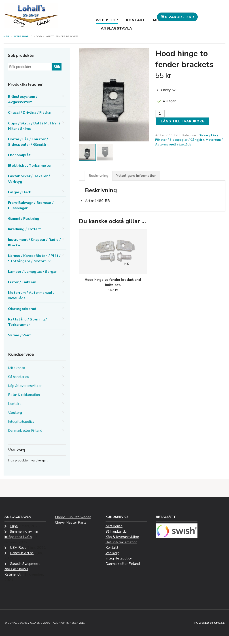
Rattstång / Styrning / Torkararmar (27, 322)
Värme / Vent (19, 335)
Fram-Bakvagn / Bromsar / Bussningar (30, 205)
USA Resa (18, 547)
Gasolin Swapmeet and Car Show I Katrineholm (22, 569)
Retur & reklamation (24, 394)
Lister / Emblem (22, 282)
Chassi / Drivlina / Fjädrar (30, 112)
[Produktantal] (160, 113)
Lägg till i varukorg (183, 121)
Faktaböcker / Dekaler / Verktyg (29, 179)
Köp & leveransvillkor (25, 385)
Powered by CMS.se (209, 623)
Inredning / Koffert (24, 229)
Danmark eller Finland (25, 430)
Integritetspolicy (21, 421)
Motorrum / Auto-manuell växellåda (189, 142)
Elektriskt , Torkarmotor (30, 165)
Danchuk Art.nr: (22, 553)
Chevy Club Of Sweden (73, 517)
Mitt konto (16, 367)
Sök (56, 67)
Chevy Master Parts (71, 522)
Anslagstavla (116, 28)
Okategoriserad (22, 308)
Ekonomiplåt (19, 155)
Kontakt (135, 20)
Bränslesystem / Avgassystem (22, 99)
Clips (14, 526)
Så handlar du (18, 376)
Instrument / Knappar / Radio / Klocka (34, 242)
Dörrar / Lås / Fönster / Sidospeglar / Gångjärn (186, 137)
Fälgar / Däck (19, 192)
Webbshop (107, 20)
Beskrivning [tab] (98, 175)
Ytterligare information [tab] (136, 175)
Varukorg (15, 412)
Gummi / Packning (23, 218)
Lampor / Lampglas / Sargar (32, 271)
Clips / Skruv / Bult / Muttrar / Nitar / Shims (34, 126)
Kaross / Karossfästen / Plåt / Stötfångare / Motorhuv (34, 258)
